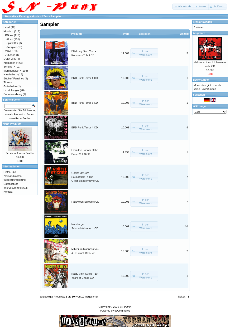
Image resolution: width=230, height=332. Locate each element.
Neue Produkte (12, 123)
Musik (35, 16)
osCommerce (122, 310)
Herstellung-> (11, 90)
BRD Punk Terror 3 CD (85, 102)
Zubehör (10, 55)
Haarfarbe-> (11, 74)
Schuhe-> (9, 66)
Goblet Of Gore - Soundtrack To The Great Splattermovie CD (85, 176)
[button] (182, 7)
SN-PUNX (126, 306)
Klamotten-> (11, 62)
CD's (45, 16)
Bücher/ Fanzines (14, 78)
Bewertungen (201, 79)
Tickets (8, 82)
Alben (9, 39)
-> (8, 31)
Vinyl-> (9, 50)
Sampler (56, 16)
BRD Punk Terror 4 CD (85, 127)
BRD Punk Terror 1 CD (85, 78)
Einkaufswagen (202, 21)
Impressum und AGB (16, 187)
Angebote (199, 33)
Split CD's (12, 43)
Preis (126, 33)
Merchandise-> (12, 70)
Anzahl (184, 33)
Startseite (10, 16)
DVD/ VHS (10, 58)
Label (7, 27)
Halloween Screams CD (85, 201)
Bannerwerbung (13, 94)
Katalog (24, 16)
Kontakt (8, 191)
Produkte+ (77, 33)
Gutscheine (10, 86)
